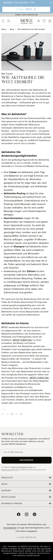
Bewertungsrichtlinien (9, 470)
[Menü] (3, 21)
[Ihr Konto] (38, 21)
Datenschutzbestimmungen (21, 467)
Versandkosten (10, 528)
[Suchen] (8, 21)
